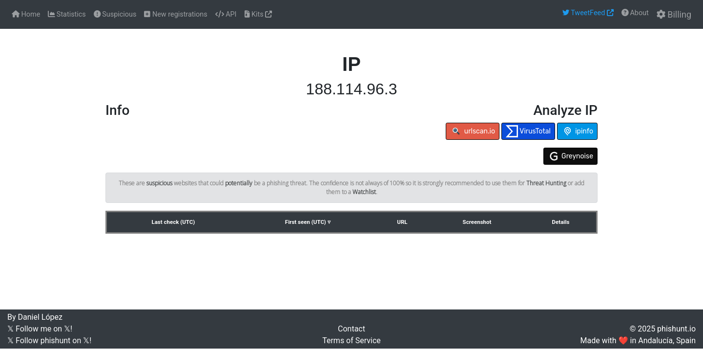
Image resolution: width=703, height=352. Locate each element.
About (635, 13)
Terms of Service (351, 340)
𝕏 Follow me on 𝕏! (39, 328)
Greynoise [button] (570, 156)
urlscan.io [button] (472, 131)
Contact (351, 328)
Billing (674, 14)
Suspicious (115, 14)
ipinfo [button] (577, 131)
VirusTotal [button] (528, 131)
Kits (258, 14)
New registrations (175, 14)
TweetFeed (588, 13)
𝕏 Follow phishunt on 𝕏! (49, 340)
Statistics (66, 14)
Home (26, 14)
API (226, 14)
